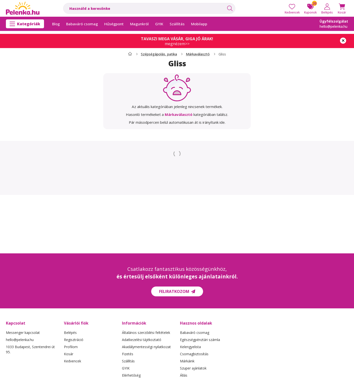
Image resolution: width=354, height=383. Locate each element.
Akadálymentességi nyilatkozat (146, 346)
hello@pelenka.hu (333, 26)
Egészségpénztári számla (200, 339)
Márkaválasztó (198, 54)
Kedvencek (72, 361)
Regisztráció (73, 339)
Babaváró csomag (194, 332)
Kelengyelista (190, 346)
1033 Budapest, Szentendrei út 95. (30, 349)
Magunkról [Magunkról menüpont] (139, 23)
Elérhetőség (131, 375)
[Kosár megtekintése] (342, 8)
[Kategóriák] (25, 23)
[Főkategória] (130, 54)
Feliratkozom (177, 291)
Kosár (68, 354)
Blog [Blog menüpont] (56, 23)
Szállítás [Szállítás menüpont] (177, 23)
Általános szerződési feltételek (146, 332)
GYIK (126, 368)
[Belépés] (327, 8)
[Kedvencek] (292, 8)
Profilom (71, 346)
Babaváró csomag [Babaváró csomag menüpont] (82, 23)
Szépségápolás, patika (159, 54)
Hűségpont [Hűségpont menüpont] (114, 23)
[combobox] (149, 8)
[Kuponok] (310, 8)
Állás (183, 375)
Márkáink (187, 361)
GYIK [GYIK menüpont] (159, 23)
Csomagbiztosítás (194, 354)
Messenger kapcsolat (23, 332)
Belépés (70, 332)
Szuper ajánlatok (193, 368)
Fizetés (127, 354)
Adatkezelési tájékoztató (141, 339)
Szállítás (128, 361)
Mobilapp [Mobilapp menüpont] (199, 23)
